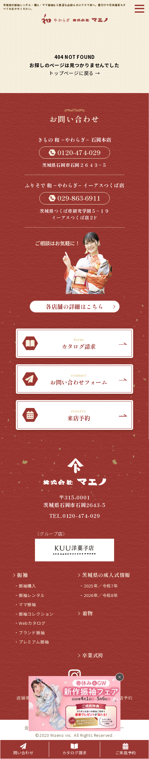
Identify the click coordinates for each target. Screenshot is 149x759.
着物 (84, 613)
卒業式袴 (89, 655)
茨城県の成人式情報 (103, 575)
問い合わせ (23, 749)
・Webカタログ (29, 623)
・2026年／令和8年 (98, 595)
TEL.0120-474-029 (74, 515)
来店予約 (123, 698)
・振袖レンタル (29, 595)
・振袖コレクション (34, 614)
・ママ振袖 (25, 604)
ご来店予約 (125, 749)
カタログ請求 (74, 749)
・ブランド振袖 (29, 633)
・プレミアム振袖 (31, 642)
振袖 (19, 575)
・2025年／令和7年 (98, 586)
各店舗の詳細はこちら (80, 306)
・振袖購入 (25, 586)
